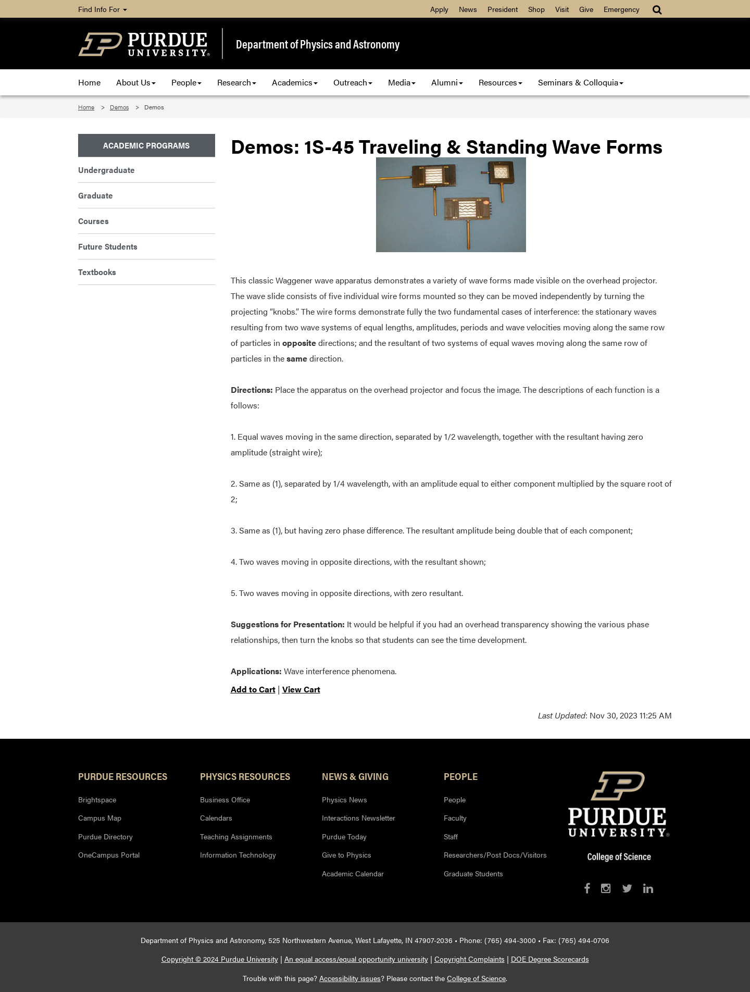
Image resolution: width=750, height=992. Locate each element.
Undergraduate (106, 170)
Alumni (447, 82)
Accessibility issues (350, 978)
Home (89, 82)
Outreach (352, 82)
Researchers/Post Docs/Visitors (495, 854)
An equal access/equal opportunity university (356, 958)
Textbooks (97, 272)
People (186, 82)
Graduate (95, 195)
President (503, 9)
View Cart (301, 689)
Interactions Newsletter (358, 817)
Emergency (622, 9)
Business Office (225, 799)
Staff (451, 836)
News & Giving (355, 776)
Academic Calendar (353, 873)
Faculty (455, 817)
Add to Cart (253, 689)
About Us (136, 82)
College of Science (476, 978)
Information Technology (238, 854)
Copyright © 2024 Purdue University (219, 958)
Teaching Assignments (236, 836)
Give (586, 9)
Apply (439, 9)
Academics (295, 82)
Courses (93, 221)
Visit (562, 9)
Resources (500, 82)
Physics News (344, 799)
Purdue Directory (105, 836)
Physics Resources (245, 776)
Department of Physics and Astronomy (317, 43)
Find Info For (102, 9)
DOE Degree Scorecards (550, 958)
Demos (119, 106)
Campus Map (99, 817)
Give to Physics (346, 854)
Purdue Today (344, 836)
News (468, 9)
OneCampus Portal (109, 854)
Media (402, 82)
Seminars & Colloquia (580, 82)
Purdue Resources (122, 776)
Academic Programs (146, 145)
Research (236, 82)
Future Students (108, 246)
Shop (536, 9)
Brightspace (97, 799)
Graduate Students (473, 873)
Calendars (216, 817)
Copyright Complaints (469, 958)
